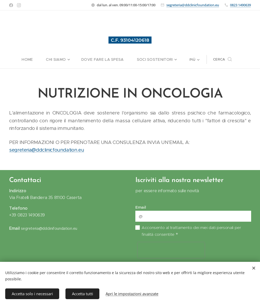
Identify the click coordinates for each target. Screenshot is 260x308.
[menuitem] (15, 59)
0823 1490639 (240, 5)
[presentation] (171, 250)
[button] (237, 59)
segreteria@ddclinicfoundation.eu (192, 5)
